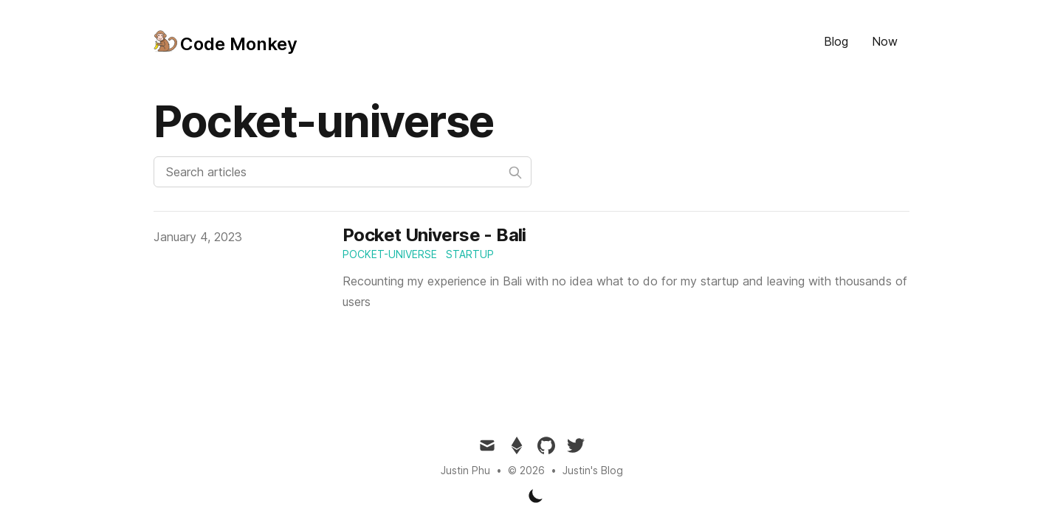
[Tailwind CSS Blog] (225, 41)
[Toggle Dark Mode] (536, 495)
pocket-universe (390, 254)
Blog (836, 41)
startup (470, 254)
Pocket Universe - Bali (434, 235)
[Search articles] (343, 171)
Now (885, 41)
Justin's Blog (593, 470)
